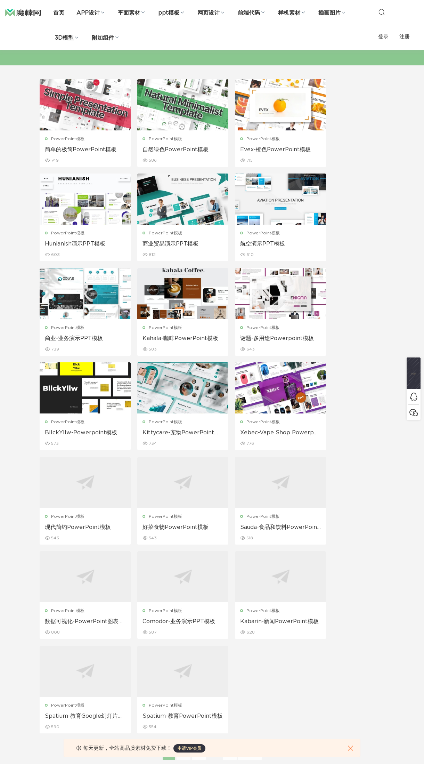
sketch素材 (51, 710)
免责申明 (268, 635)
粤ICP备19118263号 (365, 747)
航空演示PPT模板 (155, 244)
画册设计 (158, 650)
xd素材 (47, 725)
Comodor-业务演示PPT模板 (78, 528)
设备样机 (213, 635)
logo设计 (104, 710)
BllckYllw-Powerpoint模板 (166, 339)
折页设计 (158, 635)
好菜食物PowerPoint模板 (166, 433)
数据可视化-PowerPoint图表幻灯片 (343, 434)
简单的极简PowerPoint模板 (78, 150)
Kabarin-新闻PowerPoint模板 (167, 528)
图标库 (46, 680)
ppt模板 (168, 13)
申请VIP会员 (189, 748)
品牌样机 (213, 650)
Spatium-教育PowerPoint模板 (343, 528)
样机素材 (289, 13)
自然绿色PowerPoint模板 (166, 149)
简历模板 (158, 680)
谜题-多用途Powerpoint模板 (79, 339)
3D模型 (64, 38)
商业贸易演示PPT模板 (73, 244)
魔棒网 (23, 12)
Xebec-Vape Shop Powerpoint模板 (343, 339)
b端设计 (47, 635)
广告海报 (158, 620)
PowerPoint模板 (68, 139)
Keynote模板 (108, 635)
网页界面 (48, 620)
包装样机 (213, 620)
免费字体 (158, 695)
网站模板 (48, 650)
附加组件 (103, 38)
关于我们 (268, 620)
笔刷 (99, 665)
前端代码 (249, 13)
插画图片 (329, 13)
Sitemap (269, 650)
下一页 (250, 566)
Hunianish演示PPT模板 (339, 149)
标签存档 (268, 665)
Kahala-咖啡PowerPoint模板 (344, 244)
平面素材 (129, 13)
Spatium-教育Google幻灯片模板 (254, 528)
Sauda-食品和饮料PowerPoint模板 (255, 434)
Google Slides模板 (114, 620)
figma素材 (50, 665)
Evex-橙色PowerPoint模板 (253, 150)
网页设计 (208, 13)
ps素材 (46, 695)
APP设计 (88, 13)
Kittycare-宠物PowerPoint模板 (255, 339)
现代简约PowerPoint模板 (78, 433)
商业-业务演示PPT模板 (250, 244)
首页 (58, 13)
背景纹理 (103, 695)
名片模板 (158, 665)
